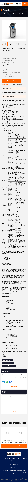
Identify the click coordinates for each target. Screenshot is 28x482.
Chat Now (14, 386)
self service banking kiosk (9, 365)
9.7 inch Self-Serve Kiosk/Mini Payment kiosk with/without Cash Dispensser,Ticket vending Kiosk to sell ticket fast (7, 441)
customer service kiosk (8, 363)
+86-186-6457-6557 (21, 1)
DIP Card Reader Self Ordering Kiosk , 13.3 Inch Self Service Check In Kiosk (20, 441)
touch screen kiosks (7, 360)
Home (2, 13)
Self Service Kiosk (14, 13)
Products (7, 13)
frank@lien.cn (5, 1)
